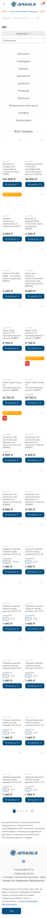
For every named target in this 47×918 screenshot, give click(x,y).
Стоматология (20, 18)
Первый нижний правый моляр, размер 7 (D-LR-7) (34, 665)
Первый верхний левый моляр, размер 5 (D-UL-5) (34, 722)
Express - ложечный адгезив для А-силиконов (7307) (12, 222)
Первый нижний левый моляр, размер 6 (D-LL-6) (34, 551)
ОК (11, 911)
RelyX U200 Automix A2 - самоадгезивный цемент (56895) (34, 334)
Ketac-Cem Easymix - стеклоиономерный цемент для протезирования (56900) (34, 279)
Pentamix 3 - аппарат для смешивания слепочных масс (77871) (11, 169)
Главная (6, 18)
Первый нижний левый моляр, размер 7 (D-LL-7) (11, 608)
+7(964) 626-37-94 (23, 873)
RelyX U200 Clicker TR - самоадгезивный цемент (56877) (34, 386)
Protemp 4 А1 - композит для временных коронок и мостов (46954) (34, 499)
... (31, 18)
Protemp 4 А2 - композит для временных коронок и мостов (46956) (12, 499)
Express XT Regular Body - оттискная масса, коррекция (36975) (34, 223)
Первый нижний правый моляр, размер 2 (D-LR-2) (34, 608)
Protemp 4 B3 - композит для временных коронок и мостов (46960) (12, 442)
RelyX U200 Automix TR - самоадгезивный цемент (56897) (12, 334)
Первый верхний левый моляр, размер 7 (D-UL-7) (34, 779)
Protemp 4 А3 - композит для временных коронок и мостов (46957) (34, 442)
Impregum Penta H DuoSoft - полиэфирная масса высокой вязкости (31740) (34, 169)
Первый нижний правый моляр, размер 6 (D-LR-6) (12, 665)
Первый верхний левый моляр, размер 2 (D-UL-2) (12, 722)
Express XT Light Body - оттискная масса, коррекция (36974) (12, 277)
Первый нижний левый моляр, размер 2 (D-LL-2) (11, 551)
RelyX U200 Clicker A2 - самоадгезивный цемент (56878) (12, 386)
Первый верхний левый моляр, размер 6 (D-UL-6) (12, 779)
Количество (7, 558)
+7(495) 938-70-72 (23, 869)
